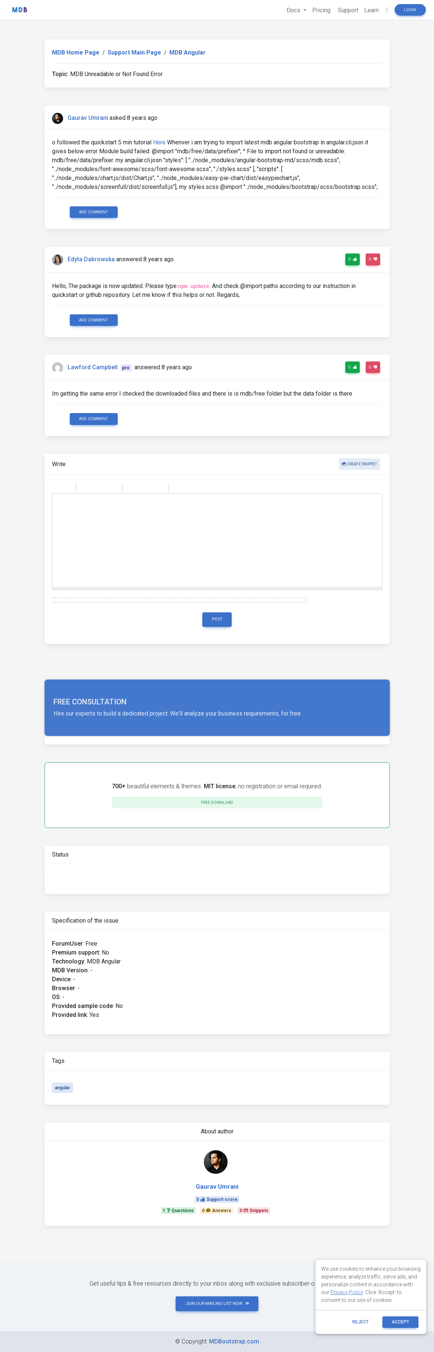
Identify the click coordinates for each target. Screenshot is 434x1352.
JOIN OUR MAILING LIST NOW (217, 1303)
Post (217, 619)
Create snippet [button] (359, 464)
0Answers (216, 1210)
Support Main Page (134, 52)
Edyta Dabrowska (91, 259)
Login (410, 9)
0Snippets (253, 1210)
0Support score (217, 1199)
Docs (294, 10)
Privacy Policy (346, 1292)
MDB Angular (187, 52)
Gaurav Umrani (88, 117)
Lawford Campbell (93, 367)
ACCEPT (400, 1322)
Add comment (93, 212)
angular (62, 1087)
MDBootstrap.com (234, 1341)
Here (159, 142)
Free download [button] (217, 802)
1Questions (178, 1210)
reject (360, 1322)
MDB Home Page (75, 52)
